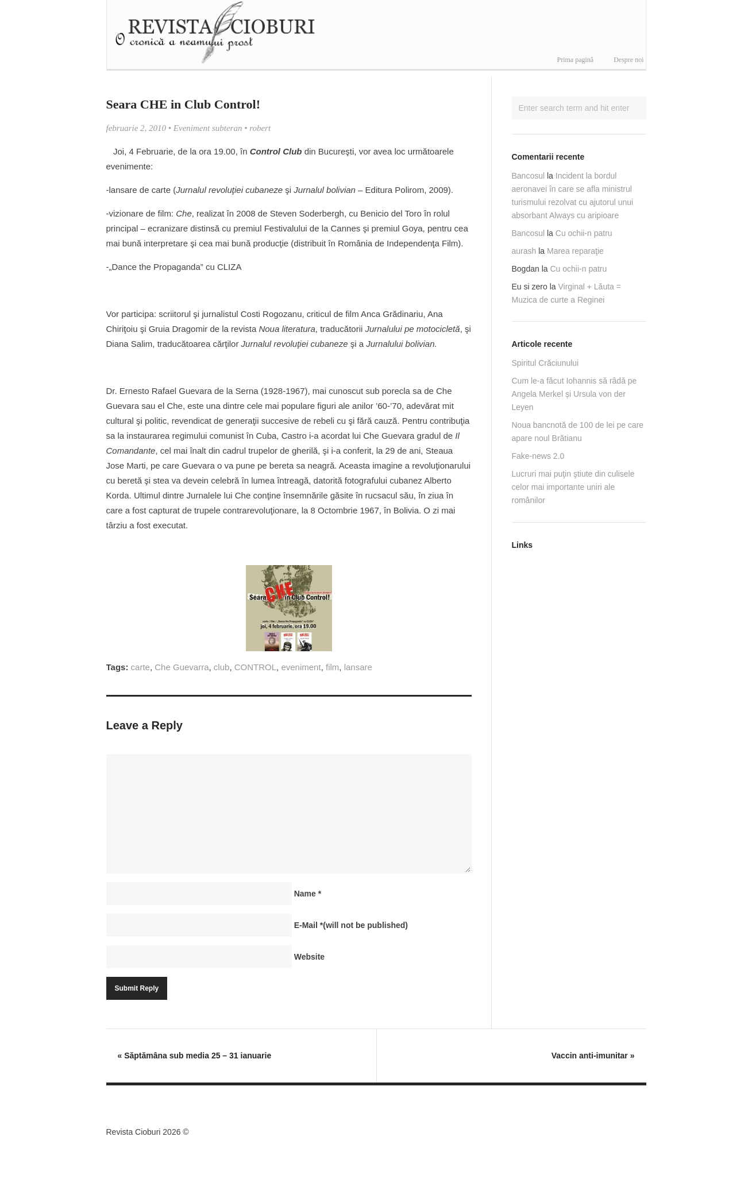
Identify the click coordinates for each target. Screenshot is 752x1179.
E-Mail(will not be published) (351, 925)
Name (307, 893)
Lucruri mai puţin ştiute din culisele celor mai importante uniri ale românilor (573, 487)
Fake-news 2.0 (538, 456)
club (222, 667)
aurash (524, 251)
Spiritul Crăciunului (545, 363)
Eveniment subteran (207, 128)
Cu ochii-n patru (584, 233)
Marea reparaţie (575, 251)
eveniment (301, 667)
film (332, 667)
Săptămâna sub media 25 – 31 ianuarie (195, 1055)
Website (309, 956)
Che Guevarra (182, 667)
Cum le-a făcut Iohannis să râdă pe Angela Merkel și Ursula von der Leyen (574, 394)
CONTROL (255, 667)
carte (140, 667)
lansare (358, 667)
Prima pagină (575, 60)
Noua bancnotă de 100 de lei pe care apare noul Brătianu (578, 431)
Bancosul (528, 175)
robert (260, 128)
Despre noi (628, 60)
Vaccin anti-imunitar (593, 1055)
